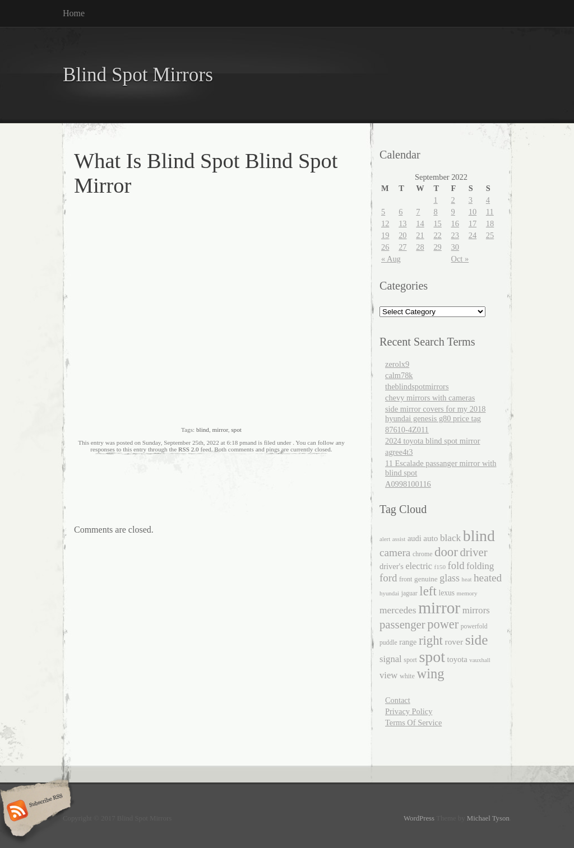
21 (420, 235)
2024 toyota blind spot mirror (432, 440)
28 (420, 247)
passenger (402, 624)
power (443, 624)
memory (467, 593)
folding (480, 566)
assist (399, 538)
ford (388, 578)
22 (437, 235)
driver (473, 552)
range (407, 642)
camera (394, 552)
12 (385, 223)
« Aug (391, 258)
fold (456, 565)
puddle (388, 642)
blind (202, 429)
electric (418, 566)
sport (410, 660)
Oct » (460, 258)
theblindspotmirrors (417, 386)
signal (390, 659)
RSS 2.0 (188, 449)
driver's (391, 566)
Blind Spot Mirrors (138, 75)
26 (385, 247)
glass (449, 578)
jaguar (409, 593)
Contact (397, 700)
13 (402, 223)
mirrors (476, 610)
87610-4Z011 (407, 429)
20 (402, 235)
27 (402, 247)
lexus (446, 593)
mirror (220, 429)
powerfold (474, 626)
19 (385, 235)
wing (430, 673)
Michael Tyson (488, 818)
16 (455, 223)
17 (472, 223)
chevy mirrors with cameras (430, 397)
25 (490, 235)
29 (437, 247)
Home (74, 13)
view (388, 675)
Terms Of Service (413, 722)
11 (490, 211)
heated (488, 578)
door (446, 552)
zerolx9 (397, 364)
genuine (426, 579)
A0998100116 (408, 483)
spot (236, 429)
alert (384, 538)
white (407, 676)
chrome (423, 554)
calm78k (399, 375)
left (427, 591)
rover (454, 641)
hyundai (389, 593)
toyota (457, 659)
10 (472, 211)
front (406, 579)
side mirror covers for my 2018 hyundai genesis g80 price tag (435, 413)
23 (455, 235)
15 (437, 223)
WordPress (419, 818)
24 (472, 235)
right (431, 640)
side (476, 639)
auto (430, 538)
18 (490, 223)
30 (455, 247)
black (450, 538)
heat (467, 579)
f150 (440, 566)
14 (420, 223)
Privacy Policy (408, 711)
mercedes (397, 610)
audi (415, 538)
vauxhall (479, 659)
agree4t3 (399, 452)
